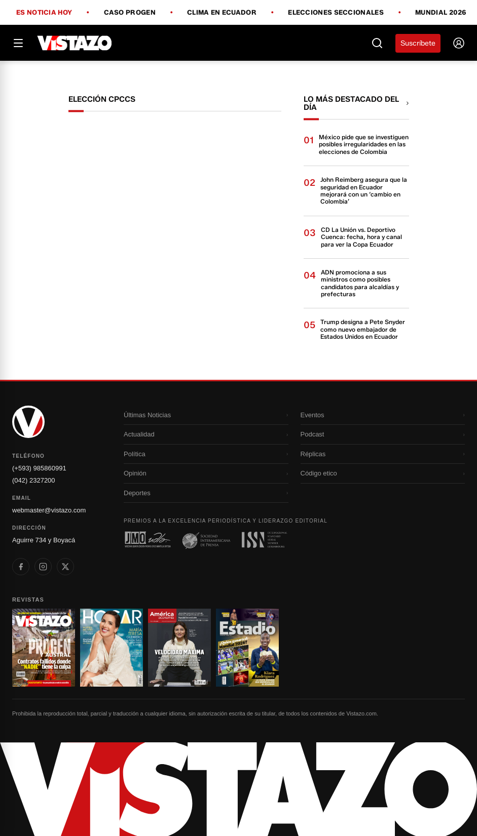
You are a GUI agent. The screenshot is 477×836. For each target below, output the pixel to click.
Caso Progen (130, 12)
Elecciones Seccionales (336, 12)
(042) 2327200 (33, 480)
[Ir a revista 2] (111, 648)
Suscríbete (417, 43)
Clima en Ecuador (221, 12)
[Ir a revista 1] (43, 648)
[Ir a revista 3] (179, 648)
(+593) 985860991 (39, 468)
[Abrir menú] (18, 43)
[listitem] (20, 566)
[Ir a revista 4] (247, 648)
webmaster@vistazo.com (49, 510)
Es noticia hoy (44, 12)
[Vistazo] (74, 43)
